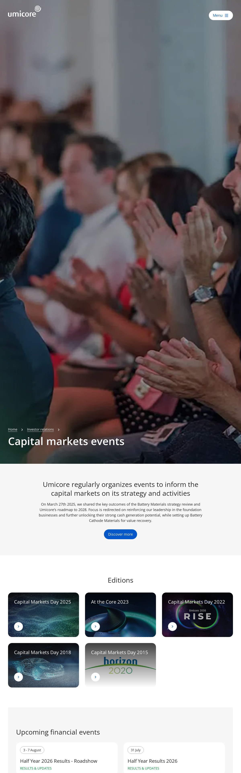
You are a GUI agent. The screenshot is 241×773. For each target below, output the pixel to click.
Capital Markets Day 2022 (196, 602)
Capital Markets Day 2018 (42, 652)
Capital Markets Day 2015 (119, 652)
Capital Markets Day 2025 (42, 602)
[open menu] (221, 15)
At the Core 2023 (110, 602)
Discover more (120, 534)
